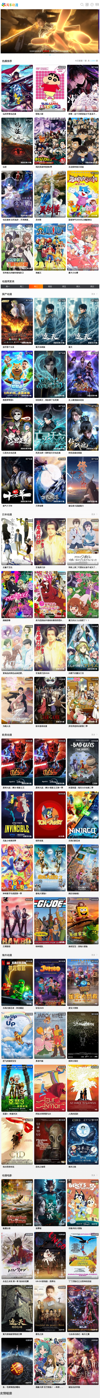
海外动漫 (7, 955)
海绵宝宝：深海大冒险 (78, 946)
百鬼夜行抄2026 (42, 673)
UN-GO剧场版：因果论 (45, 1281)
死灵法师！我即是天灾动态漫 (48, 453)
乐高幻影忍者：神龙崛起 (13, 1008)
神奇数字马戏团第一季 (12, 893)
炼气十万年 (7, 506)
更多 (94, 294)
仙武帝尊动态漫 (9, 114)
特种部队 (39, 946)
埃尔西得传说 (8, 1167)
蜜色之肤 (39, 1334)
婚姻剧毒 (6, 620)
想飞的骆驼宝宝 (9, 1061)
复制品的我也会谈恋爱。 (13, 673)
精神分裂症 (73, 1061)
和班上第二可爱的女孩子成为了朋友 (83, 567)
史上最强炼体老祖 (76, 400)
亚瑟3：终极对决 (10, 1114)
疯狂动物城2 (73, 893)
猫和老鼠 (39, 841)
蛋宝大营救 (73, 1008)
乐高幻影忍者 (74, 841)
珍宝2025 (40, 1008)
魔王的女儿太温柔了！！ (78, 620)
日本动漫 (7, 514)
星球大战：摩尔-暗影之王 (13, 788)
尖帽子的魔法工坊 (76, 673)
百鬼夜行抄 (40, 567)
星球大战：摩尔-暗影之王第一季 (49, 788)
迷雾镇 (38, 1228)
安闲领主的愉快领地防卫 (13, 273)
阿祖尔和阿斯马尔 (43, 1114)
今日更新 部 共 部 (86, 61)
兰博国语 (6, 946)
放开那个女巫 (8, 347)
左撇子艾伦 (7, 567)
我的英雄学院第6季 (44, 167)
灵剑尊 (38, 220)
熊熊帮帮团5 (8, 400)
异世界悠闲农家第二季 (78, 726)
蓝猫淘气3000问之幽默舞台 (80, 220)
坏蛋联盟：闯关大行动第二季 (80, 788)
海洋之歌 (72, 1167)
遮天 (70, 347)
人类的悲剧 (73, 1114)
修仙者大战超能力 (76, 506)
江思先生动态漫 (9, 453)
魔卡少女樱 (73, 273)
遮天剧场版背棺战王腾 (12, 1334)
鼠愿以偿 (6, 1228)
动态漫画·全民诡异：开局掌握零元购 (18, 220)
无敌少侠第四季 (9, 841)
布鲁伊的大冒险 (75, 1228)
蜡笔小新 (39, 114)
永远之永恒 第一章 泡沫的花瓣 (16, 1281)
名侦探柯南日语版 (76, 167)
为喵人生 (6, 726)
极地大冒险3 (41, 893)
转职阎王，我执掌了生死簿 (47, 400)
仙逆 (5, 167)
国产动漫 (7, 294)
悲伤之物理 (40, 1167)
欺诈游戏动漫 (41, 726)
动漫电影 (7, 1175)
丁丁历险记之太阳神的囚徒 (79, 1281)
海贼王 (38, 273)
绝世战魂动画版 (75, 453)
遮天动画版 (40, 347)
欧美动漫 (7, 735)
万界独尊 (39, 506)
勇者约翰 (39, 1061)
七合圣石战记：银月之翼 (78, 1334)
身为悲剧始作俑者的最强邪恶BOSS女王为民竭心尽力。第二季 (62, 620)
